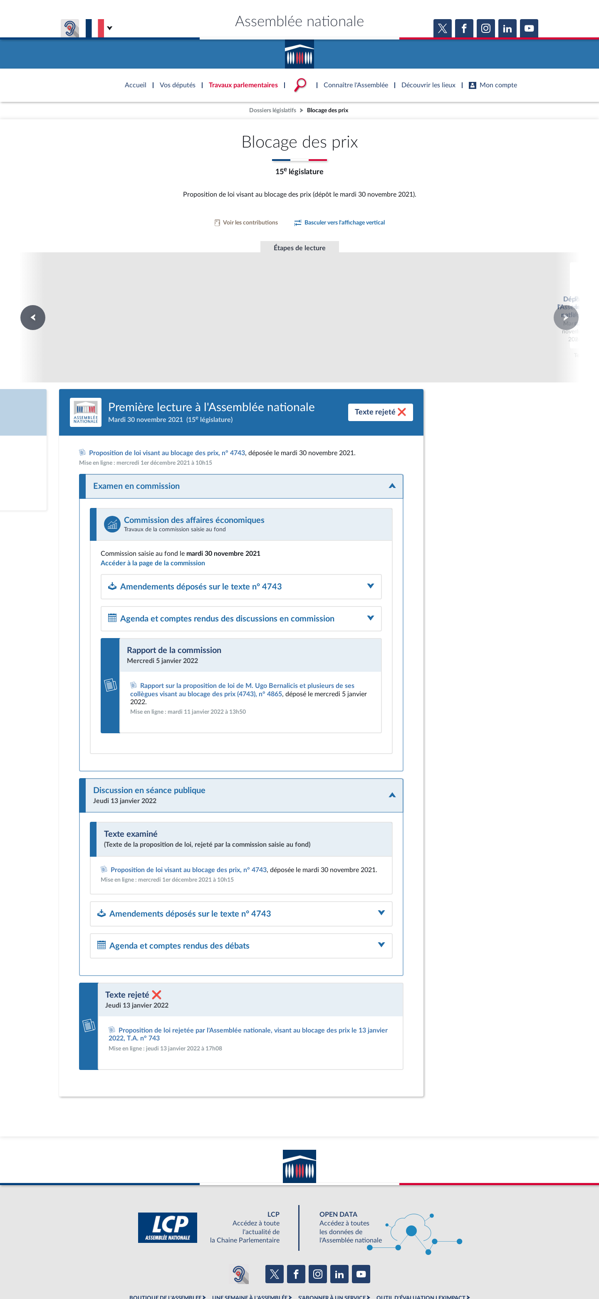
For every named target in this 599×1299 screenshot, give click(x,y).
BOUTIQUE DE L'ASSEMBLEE (165, 1253)
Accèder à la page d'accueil (299, 51)
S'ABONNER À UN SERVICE (332, 1253)
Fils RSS (373, 1271)
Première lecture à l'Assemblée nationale (299, 297)
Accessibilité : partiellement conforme (254, 1271)
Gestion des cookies (409, 1271)
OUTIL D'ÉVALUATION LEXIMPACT (420, 1253)
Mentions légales (186, 1271)
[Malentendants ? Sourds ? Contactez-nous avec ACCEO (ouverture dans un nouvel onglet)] (239, 1229)
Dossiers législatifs (272, 110)
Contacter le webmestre (332, 1271)
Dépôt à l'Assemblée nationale (186, 289)
